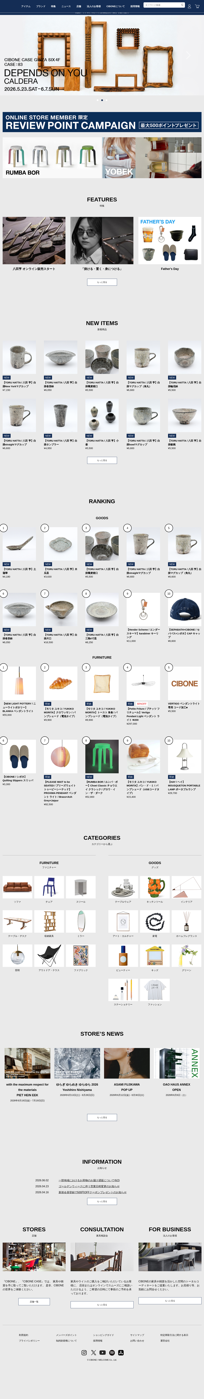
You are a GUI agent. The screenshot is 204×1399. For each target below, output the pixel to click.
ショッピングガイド (103, 1369)
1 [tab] (97, 125)
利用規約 (23, 1369)
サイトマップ (137, 1369)
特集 (71, 35)
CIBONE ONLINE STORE (102, 25)
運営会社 (165, 1375)
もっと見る (102, 307)
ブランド (56, 35)
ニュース (86, 35)
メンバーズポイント (66, 1369)
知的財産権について (66, 1375)
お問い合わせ (137, 1375)
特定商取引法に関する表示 (174, 1369)
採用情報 (165, 35)
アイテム (38, 35)
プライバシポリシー (29, 1375)
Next (186, 80)
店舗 (101, 35)
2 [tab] (102, 125)
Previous (17, 80)
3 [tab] (106, 125)
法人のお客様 (119, 35)
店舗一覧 (34, 1335)
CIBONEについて (143, 35)
